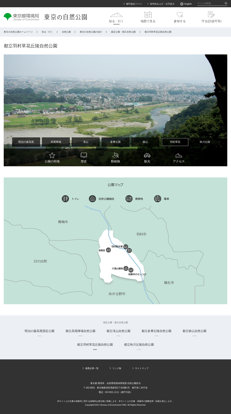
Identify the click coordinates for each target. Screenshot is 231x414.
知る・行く (47, 32)
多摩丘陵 (115, 141)
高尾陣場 (56, 141)
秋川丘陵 (205, 141)
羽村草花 (175, 141)
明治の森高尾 (26, 141)
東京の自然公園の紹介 (91, 32)
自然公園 (66, 32)
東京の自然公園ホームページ (18, 32)
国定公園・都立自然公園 (123, 32)
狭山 (145, 141)
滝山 (85, 141)
